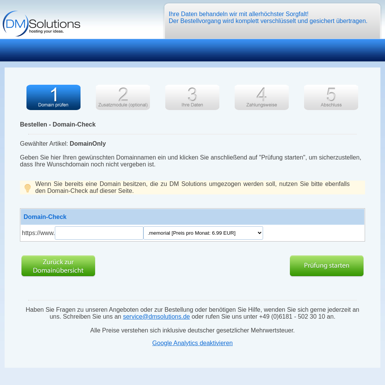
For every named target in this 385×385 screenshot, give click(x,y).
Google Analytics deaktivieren (192, 343)
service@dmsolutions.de (156, 316)
